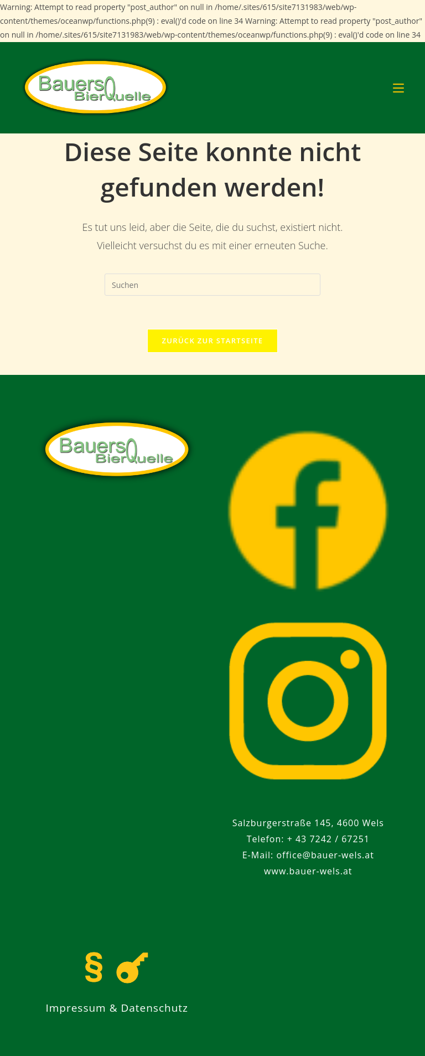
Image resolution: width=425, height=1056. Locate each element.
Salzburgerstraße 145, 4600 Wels (308, 823)
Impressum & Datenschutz (116, 1008)
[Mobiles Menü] (398, 87)
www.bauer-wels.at (308, 871)
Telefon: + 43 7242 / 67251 (308, 839)
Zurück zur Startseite (212, 341)
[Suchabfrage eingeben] (212, 285)
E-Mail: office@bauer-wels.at (308, 855)
